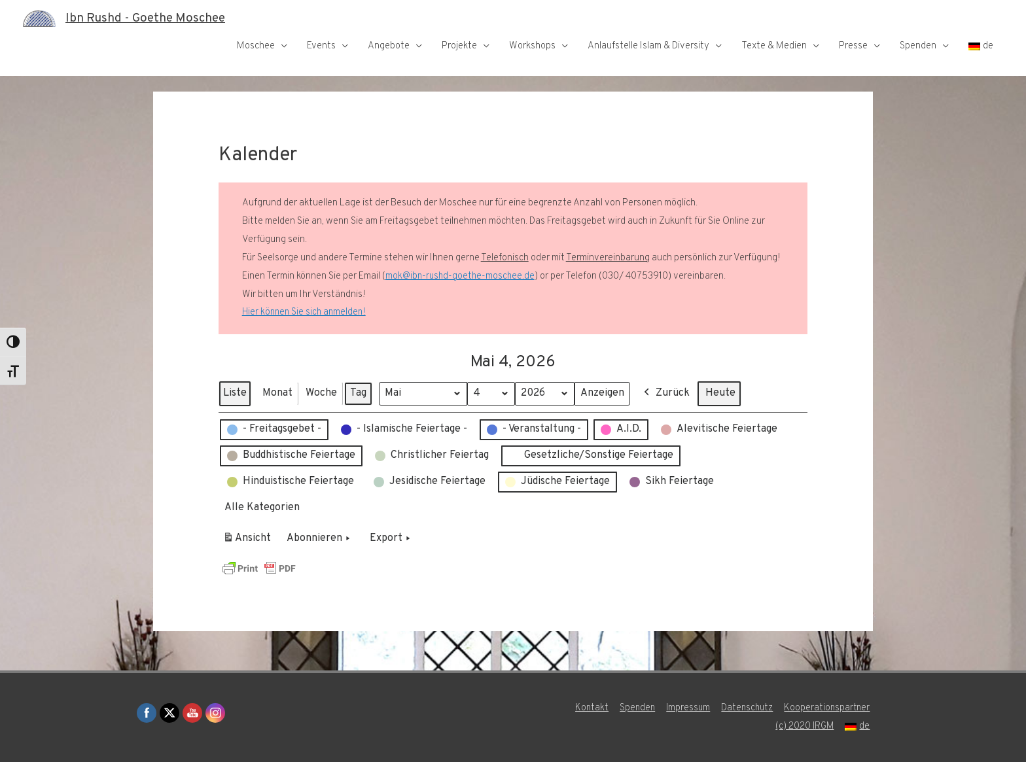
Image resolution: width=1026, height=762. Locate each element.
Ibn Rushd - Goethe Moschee (151, 18)
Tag (358, 393)
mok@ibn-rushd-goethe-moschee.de (461, 276)
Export (391, 538)
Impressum (685, 708)
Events (321, 46)
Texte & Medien (774, 46)
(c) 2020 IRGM (805, 726)
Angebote (389, 46)
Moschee (256, 46)
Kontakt (586, 708)
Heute (726, 393)
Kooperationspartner (829, 708)
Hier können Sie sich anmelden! (305, 312)
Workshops (532, 46)
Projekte (459, 46)
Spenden (918, 46)
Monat (277, 393)
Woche (321, 393)
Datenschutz (747, 708)
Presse (853, 46)
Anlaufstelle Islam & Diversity (648, 46)
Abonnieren (320, 538)
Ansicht (248, 541)
